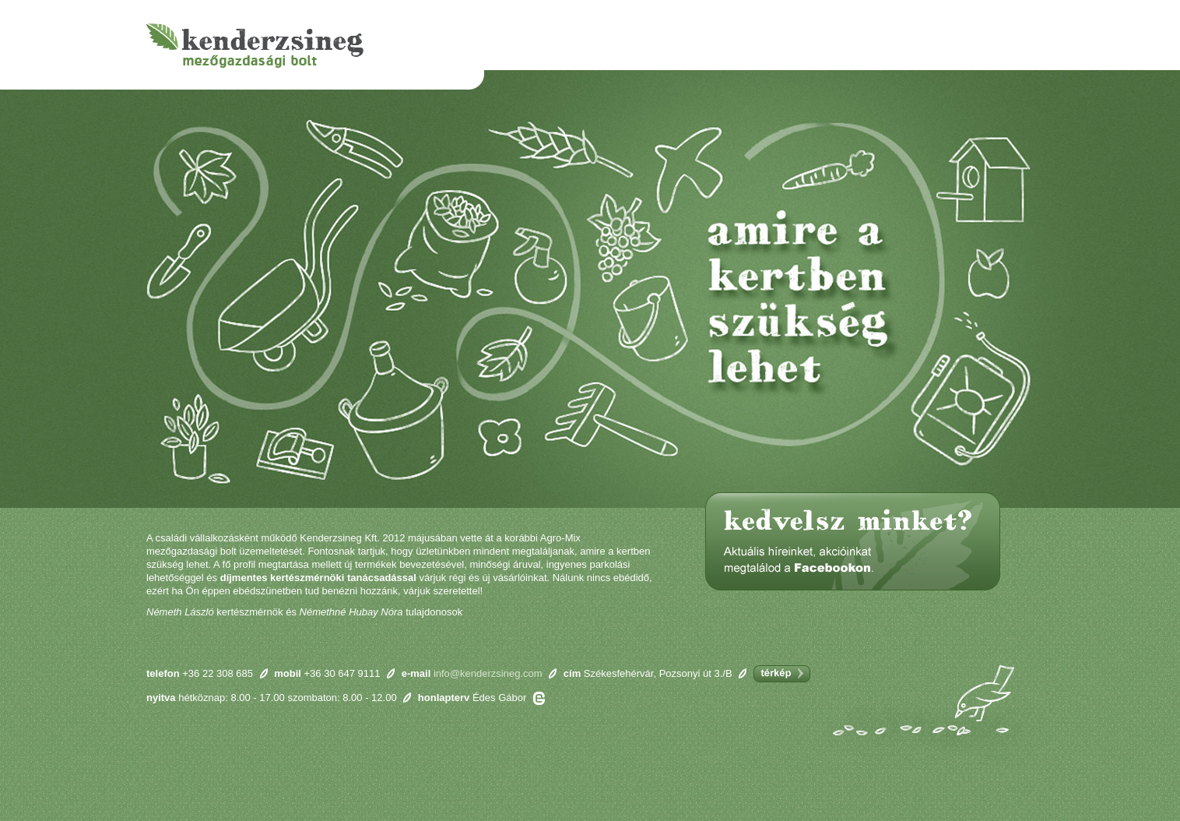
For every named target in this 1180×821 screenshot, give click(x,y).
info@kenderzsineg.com (488, 673)
